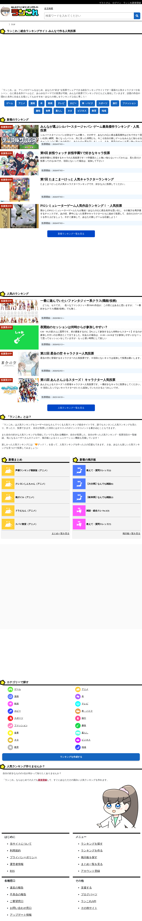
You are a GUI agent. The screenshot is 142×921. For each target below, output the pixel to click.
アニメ (21, 103)
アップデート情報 (21, 914)
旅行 (115, 103)
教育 (94, 110)
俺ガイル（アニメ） (25, 497)
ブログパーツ (89, 894)
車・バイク (87, 103)
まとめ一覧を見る (60, 533)
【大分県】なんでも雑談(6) (99, 484)
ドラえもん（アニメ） (26, 510)
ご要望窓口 (16, 901)
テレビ (61, 103)
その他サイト (89, 908)
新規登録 (42, 780)
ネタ (70, 110)
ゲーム (9, 103)
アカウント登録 (90, 870)
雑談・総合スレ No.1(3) (97, 510)
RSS (12, 870)
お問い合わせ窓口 (21, 908)
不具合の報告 (18, 894)
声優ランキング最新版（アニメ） (31, 470)
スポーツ (102, 103)
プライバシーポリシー (23, 857)
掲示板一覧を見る (131, 533)
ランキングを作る (92, 850)
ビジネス (82, 110)
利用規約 (15, 850)
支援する (86, 887)
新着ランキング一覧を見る (71, 233)
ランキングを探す (92, 843)
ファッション (129, 103)
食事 (48, 110)
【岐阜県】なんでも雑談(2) (99, 497)
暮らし (59, 110)
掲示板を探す (89, 857)
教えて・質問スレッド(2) (98, 470)
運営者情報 (16, 864)
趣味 (38, 110)
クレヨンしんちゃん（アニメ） (30, 484)
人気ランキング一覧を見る (71, 408)
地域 (104, 110)
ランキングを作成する (71, 757)
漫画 (32, 103)
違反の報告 (16, 887)
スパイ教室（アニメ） (26, 524)
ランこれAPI (88, 901)
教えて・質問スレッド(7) (98, 524)
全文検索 (48, 8)
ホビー (73, 103)
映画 (50, 103)
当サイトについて (21, 843)
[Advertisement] (71, 62)
